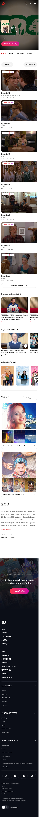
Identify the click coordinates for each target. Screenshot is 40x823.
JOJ (3, 652)
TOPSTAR (5, 694)
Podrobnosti (20, 53)
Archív (4, 633)
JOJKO (5, 663)
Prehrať (19, 591)
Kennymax (11, 800)
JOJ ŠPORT (6, 659)
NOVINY (4, 718)
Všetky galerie (30, 398)
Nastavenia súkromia (7, 788)
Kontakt (3, 794)
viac (4, 38)
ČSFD (14, 31)
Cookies (3, 786)
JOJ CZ (5, 674)
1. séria (7, 64)
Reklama (4, 749)
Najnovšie (30, 64)
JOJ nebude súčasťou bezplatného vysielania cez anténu (17, 763)
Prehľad (3, 53)
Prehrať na (10, 43)
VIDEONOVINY (6, 729)
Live (3, 629)
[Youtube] (24, 776)
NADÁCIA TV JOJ (9, 666)
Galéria (29, 53)
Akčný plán (5, 767)
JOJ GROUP (7, 678)
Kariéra (4, 760)
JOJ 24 (4, 640)
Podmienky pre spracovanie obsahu (10, 783)
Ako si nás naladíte (7, 752)
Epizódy (11, 53)
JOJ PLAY (6, 655)
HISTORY (5, 705)
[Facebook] (6, 776)
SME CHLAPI (6, 698)
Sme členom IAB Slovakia (8, 791)
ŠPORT (4, 725)
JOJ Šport (6, 644)
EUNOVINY (5, 732)
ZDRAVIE (5, 701)
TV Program (6, 636)
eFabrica (24, 800)
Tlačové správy (6, 745)
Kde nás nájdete (6, 756)
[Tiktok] (32, 776)
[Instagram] (15, 776)
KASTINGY (6, 670)
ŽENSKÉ (4, 691)
